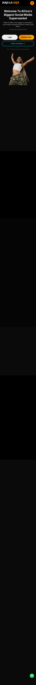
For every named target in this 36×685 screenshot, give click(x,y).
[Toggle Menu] (32, 3)
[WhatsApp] (32, 676)
